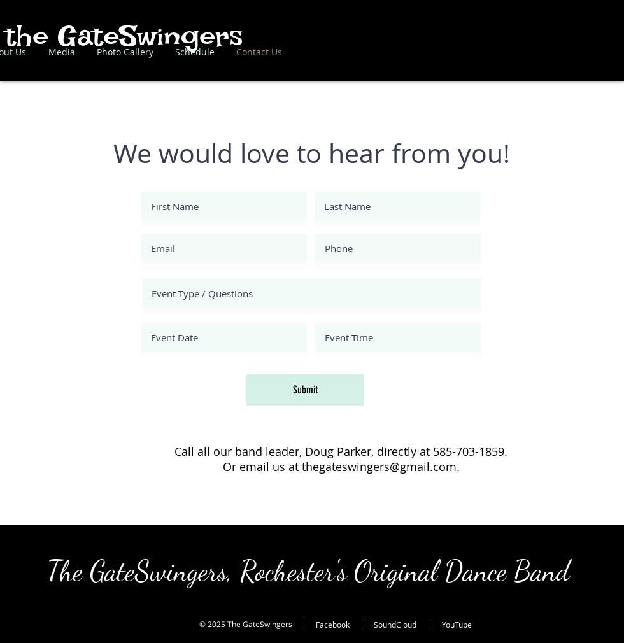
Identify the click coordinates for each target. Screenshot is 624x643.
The (68, 571)
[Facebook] (341, 625)
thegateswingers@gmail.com (379, 466)
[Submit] (305, 390)
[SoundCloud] (405, 625)
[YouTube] (467, 625)
